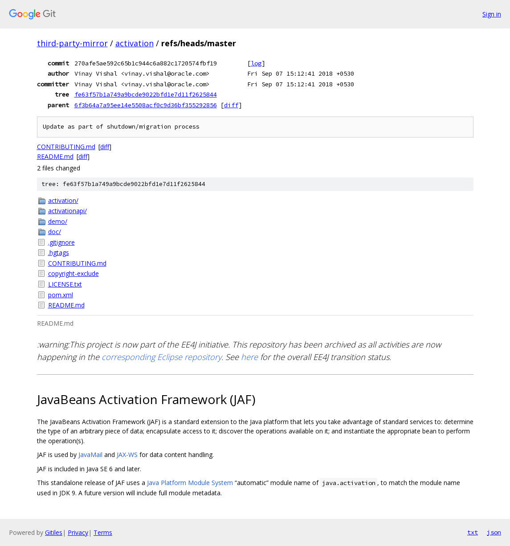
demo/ (57, 221)
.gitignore (61, 242)
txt (472, 532)
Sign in (491, 14)
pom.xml (60, 295)
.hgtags (58, 252)
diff (231, 105)
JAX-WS (127, 454)
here (249, 357)
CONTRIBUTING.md (66, 146)
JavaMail (90, 454)
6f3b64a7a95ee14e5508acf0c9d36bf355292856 (145, 105)
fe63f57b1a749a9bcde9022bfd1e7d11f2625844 (145, 94)
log (256, 63)
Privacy (78, 532)
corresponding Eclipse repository (161, 357)
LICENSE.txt (65, 284)
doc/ (54, 231)
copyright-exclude (73, 273)
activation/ (63, 200)
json (494, 532)
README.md (55, 156)
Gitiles (53, 532)
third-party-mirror (72, 43)
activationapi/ (67, 210)
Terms (103, 532)
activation (134, 43)
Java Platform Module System (190, 482)
